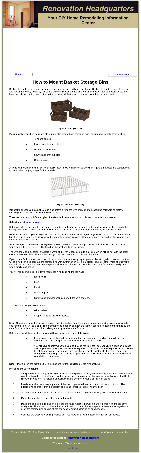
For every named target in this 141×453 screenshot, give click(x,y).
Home (18, 74)
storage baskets (31, 222)
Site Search (122, 74)
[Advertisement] (71, 50)
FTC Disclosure (70, 448)
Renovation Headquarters (83, 437)
